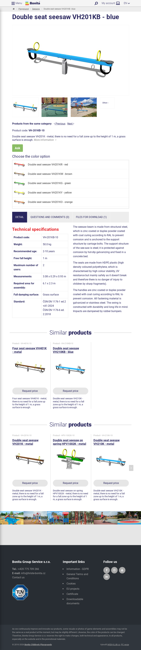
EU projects (73, 588)
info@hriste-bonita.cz (33, 573)
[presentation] (131, 468)
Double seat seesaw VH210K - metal (106, 442)
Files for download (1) (91, 217)
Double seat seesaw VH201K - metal (25, 442)
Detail (19, 217)
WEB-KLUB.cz (113, 644)
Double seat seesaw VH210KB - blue (66, 349)
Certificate (72, 594)
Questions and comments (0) (50, 217)
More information (45, 139)
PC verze (125, 644)
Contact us (18, 577)
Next (70, 123)
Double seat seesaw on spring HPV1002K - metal (69, 442)
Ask (17, 148)
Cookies (71, 583)
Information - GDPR (78, 569)
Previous (59, 123)
